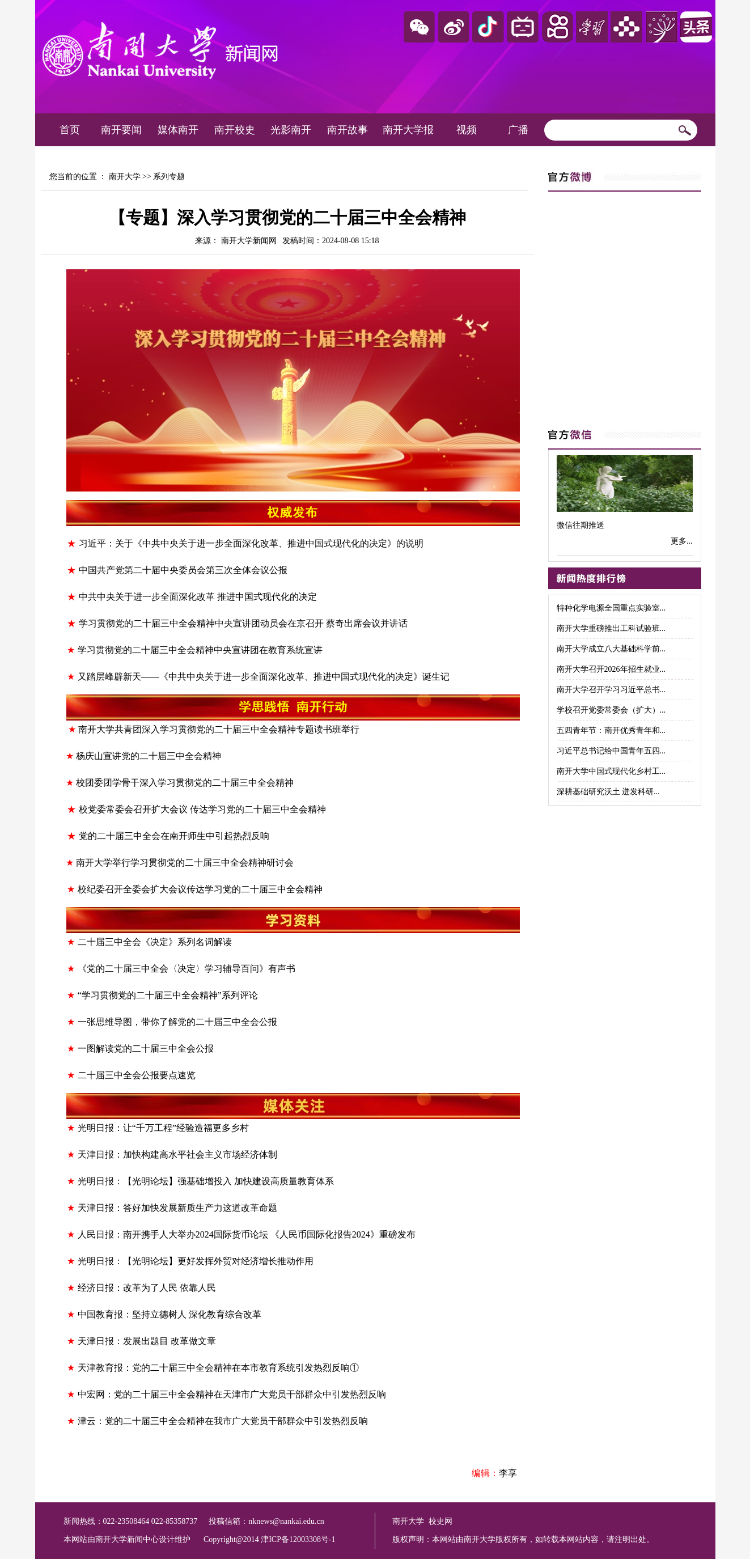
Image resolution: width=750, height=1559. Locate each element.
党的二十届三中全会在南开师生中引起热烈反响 (174, 836)
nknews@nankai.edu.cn (286, 1521)
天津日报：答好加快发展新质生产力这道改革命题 (177, 1208)
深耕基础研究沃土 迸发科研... (608, 791)
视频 (466, 129)
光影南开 (290, 129)
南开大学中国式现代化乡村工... (611, 771)
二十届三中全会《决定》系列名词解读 (155, 942)
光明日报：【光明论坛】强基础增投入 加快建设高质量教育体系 (206, 1181)
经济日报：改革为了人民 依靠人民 (147, 1288)
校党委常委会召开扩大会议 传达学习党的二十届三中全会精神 (202, 809)
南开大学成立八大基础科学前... (611, 649)
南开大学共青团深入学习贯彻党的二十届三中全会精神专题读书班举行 (218, 729)
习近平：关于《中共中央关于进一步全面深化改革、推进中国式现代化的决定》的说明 (251, 543)
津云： (91, 1421)
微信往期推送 (580, 525)
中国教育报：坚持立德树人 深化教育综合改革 (169, 1314)
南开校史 (234, 129)
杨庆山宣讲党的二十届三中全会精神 (148, 756)
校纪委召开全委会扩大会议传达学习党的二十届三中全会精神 (200, 889)
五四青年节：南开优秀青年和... (611, 730)
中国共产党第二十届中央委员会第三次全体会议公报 (183, 570)
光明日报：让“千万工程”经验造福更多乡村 (163, 1128)
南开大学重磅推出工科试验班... (611, 628)
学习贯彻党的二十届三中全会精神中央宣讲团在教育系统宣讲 (200, 650)
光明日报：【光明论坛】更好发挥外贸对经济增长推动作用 (195, 1261)
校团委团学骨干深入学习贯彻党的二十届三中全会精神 (185, 782)
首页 (70, 129)
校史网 (440, 1521)
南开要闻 (121, 129)
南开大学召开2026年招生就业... (611, 669)
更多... (682, 541)
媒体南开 (178, 129)
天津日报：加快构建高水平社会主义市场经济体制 (177, 1154)
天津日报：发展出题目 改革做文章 (147, 1341)
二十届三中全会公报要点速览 (137, 1075)
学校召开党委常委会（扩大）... (611, 710)
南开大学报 (408, 129)
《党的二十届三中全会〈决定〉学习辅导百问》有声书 (186, 968)
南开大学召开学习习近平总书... (611, 689)
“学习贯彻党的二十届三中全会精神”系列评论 (168, 995)
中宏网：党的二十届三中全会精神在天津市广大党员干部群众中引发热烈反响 (232, 1394)
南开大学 (125, 176)
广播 (518, 129)
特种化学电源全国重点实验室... (611, 608)
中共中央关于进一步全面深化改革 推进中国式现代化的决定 (198, 596)
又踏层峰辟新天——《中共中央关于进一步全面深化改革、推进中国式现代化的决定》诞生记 (264, 676)
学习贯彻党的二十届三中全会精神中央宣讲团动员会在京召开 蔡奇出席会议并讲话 (243, 623)
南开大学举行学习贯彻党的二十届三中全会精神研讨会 (185, 862)
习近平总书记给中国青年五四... (611, 751)
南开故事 (347, 129)
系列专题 (169, 176)
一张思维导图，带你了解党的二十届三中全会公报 (177, 1022)
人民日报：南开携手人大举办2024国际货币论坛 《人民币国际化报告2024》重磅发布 (247, 1234)
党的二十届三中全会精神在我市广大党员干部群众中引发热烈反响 (236, 1421)
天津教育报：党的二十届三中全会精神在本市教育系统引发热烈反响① (218, 1367)
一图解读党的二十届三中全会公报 (146, 1048)
